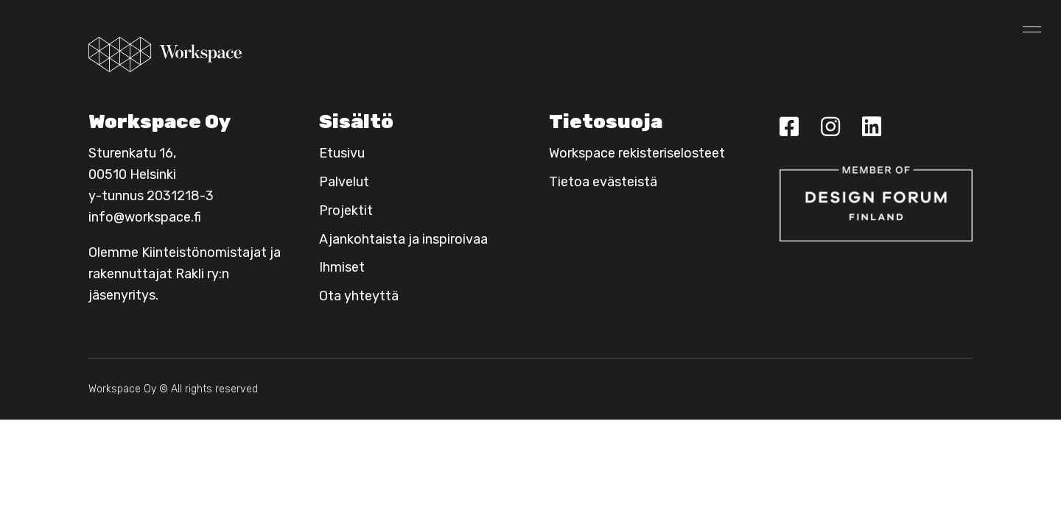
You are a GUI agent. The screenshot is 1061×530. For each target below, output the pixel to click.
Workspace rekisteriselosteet (637, 153)
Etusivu (342, 153)
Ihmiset (342, 267)
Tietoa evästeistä (603, 182)
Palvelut (344, 182)
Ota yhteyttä (934, 28)
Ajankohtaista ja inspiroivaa (403, 239)
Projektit (346, 210)
